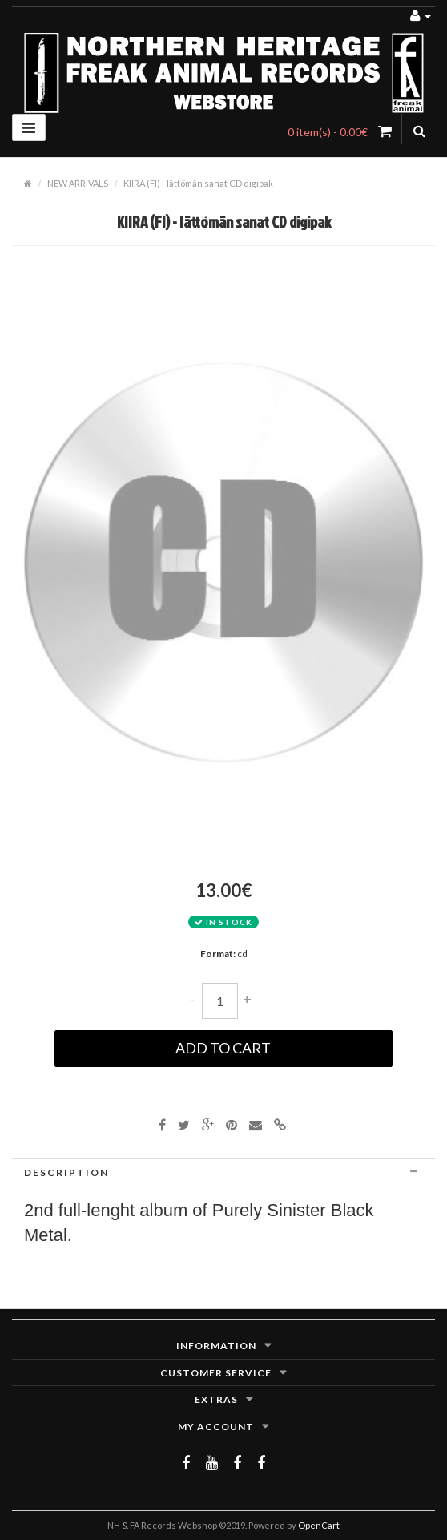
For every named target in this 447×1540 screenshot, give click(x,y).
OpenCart (319, 1525)
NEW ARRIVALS (77, 183)
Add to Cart (223, 1048)
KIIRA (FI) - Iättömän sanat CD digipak (198, 183)
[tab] (223, 1172)
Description (223, 1172)
